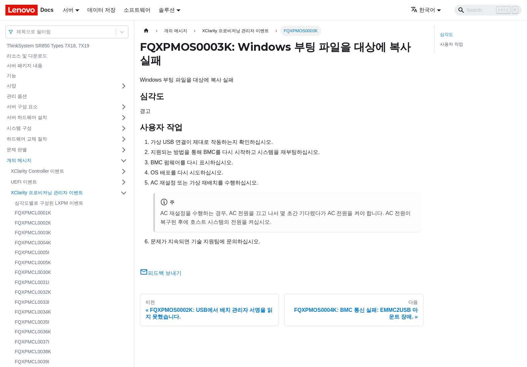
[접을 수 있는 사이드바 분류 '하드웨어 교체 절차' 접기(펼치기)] (123, 139)
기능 (11, 75)
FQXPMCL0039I (32, 361)
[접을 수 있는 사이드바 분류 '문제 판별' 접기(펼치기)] (123, 150)
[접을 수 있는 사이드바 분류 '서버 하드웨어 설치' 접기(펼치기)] (123, 117)
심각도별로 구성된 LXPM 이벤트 (49, 203)
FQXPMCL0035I (32, 322)
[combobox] (17, 32)
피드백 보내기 (160, 273)
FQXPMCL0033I (32, 302)
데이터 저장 (101, 10)
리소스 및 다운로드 (27, 55)
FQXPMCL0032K (33, 292)
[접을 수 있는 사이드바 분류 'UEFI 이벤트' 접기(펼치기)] (123, 182)
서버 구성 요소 (22, 106)
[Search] (488, 10)
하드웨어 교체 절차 (27, 138)
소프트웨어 (137, 10)
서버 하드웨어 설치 (27, 117)
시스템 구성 (19, 128)
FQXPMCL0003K (33, 232)
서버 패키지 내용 (24, 65)
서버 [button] (68, 10)
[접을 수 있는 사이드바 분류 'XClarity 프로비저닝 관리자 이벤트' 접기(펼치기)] (123, 193)
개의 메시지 (19, 160)
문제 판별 (17, 149)
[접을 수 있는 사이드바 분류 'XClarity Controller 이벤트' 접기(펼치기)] (123, 171)
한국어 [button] (423, 10)
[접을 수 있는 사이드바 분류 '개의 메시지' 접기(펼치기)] (123, 160)
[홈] (146, 31)
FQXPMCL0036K (33, 331)
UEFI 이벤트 (24, 182)
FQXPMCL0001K (33, 212)
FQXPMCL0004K (33, 242)
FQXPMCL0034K (33, 312)
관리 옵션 (17, 96)
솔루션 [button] (167, 10)
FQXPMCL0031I (32, 282)
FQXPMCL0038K (33, 351)
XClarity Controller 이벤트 (37, 171)
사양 (11, 85)
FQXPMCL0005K (33, 262)
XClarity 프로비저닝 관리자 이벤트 (47, 192)
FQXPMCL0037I (32, 341)
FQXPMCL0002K (33, 223)
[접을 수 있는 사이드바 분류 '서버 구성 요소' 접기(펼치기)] (123, 106)
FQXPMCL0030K (33, 272)
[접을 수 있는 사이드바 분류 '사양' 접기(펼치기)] (123, 86)
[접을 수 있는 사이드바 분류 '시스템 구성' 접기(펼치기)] (123, 128)
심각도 (446, 34)
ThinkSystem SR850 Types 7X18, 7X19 (48, 45)
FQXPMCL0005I (32, 252)
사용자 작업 (451, 44)
